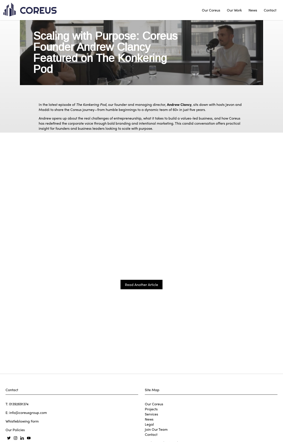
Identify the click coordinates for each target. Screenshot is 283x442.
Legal (149, 424)
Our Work (234, 10)
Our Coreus (211, 10)
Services (151, 414)
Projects (151, 409)
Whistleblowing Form (22, 421)
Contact (270, 10)
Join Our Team (156, 429)
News (253, 10)
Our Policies (15, 429)
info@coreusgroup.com (28, 412)
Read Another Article (141, 349)
